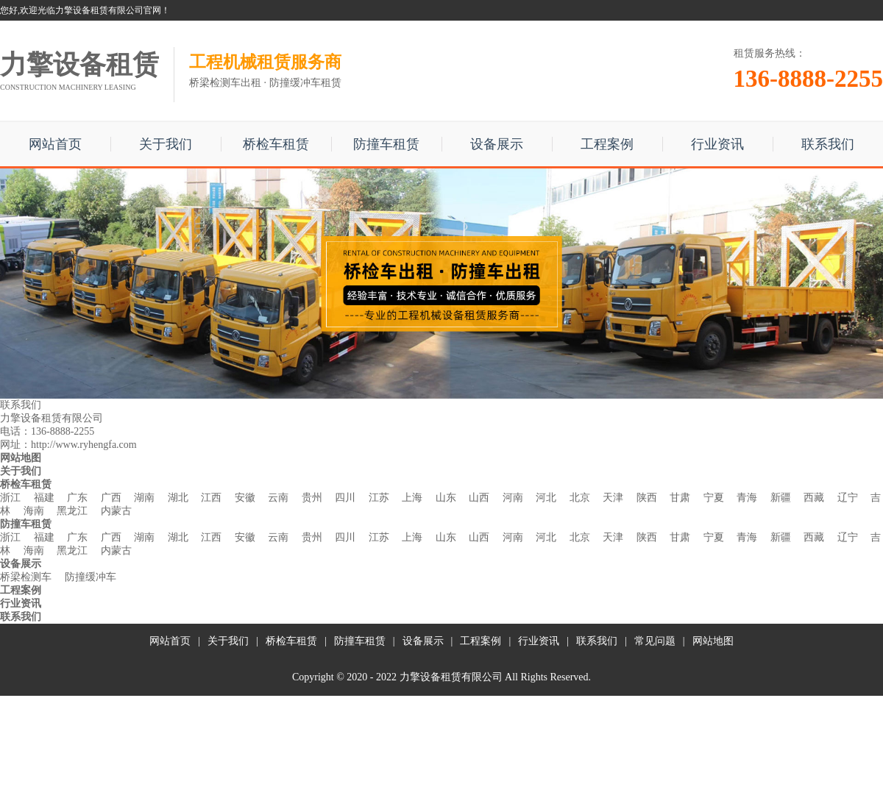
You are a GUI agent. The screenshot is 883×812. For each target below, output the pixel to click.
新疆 (780, 497)
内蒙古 (116, 510)
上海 (412, 497)
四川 (345, 497)
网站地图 (713, 641)
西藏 (814, 497)
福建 (44, 497)
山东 (446, 497)
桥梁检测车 (26, 577)
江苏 (379, 497)
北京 (580, 497)
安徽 (245, 497)
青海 (747, 497)
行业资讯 (717, 144)
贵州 (312, 497)
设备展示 (496, 144)
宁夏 (713, 497)
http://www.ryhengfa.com (84, 444)
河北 (546, 497)
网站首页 (55, 144)
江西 (211, 497)
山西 (479, 497)
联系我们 (827, 144)
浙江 (10, 497)
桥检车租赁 (276, 144)
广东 (77, 497)
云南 (278, 497)
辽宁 (847, 497)
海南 (34, 510)
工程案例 (607, 144)
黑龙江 (72, 510)
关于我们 (165, 144)
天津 (613, 497)
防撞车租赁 (386, 144)
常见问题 (654, 641)
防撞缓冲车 (90, 577)
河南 (513, 497)
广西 (111, 497)
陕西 (646, 497)
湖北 (178, 497)
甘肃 (680, 497)
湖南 (144, 497)
